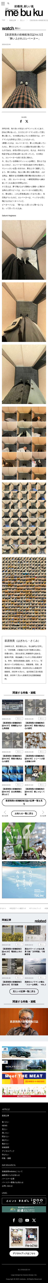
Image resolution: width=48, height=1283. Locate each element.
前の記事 (5, 816)
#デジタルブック (41, 908)
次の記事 (43, 816)
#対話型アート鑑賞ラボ (23, 908)
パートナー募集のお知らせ (12, 1182)
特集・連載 (6, 1158)
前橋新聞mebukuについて (12, 1171)
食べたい (5, 1122)
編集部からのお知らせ (11, 1175)
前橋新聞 (5, 1147)
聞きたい (5, 1136)
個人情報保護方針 (24, 1270)
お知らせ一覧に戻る (24, 813)
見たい (22, 20)
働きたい (5, 1144)
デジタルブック (8, 1151)
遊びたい (5, 1140)
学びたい (5, 1155)
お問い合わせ (7, 1186)
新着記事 (12, 20)
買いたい (5, 1133)
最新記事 (5, 1116)
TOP (3, 20)
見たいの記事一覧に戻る (24, 991)
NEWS (4, 1126)
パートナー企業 (8, 1179)
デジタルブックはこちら (24, 1253)
